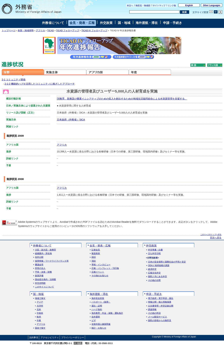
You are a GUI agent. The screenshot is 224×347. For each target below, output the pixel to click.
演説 (94, 261)
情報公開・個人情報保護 (159, 302)
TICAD (50, 30)
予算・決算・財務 (43, 272)
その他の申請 (154, 313)
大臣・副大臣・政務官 (45, 250)
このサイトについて (44, 287)
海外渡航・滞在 (147, 23)
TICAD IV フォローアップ (94, 30)
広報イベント (98, 272)
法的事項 (33, 337)
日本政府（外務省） (68, 119)
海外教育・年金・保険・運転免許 (107, 313)
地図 (79, 343)
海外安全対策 (98, 298)
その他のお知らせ (100, 276)
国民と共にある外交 (157, 276)
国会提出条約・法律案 (45, 279)
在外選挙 (96, 317)
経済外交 (152, 269)
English (189, 5)
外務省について (53, 23)
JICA (82, 119)
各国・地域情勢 (26, 30)
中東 (39, 320)
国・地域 (124, 23)
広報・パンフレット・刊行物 (105, 268)
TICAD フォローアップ (67, 30)
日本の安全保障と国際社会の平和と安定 (167, 262)
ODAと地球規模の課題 (158, 265)
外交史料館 (40, 283)
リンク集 (172, 5)
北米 (39, 309)
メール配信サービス (157, 317)
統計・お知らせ (99, 328)
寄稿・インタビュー (101, 265)
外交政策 (106, 23)
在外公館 (39, 257)
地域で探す (40, 298)
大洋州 (40, 306)
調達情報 (152, 309)
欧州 (39, 317)
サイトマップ (159, 5)
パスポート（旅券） (101, 302)
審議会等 (39, 265)
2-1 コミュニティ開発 (14, 79)
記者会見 (96, 250)
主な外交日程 (154, 253)
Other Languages (211, 5)
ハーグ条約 (97, 309)
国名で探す (40, 328)
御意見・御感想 (143, 5)
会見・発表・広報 (82, 23)
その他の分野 (154, 280)
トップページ (8, 30)
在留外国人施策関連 (101, 324)
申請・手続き (172, 23)
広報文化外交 (154, 273)
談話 (94, 257)
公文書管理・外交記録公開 (160, 306)
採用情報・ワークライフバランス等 (52, 261)
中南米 (40, 313)
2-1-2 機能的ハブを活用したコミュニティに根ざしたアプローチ (40, 83)
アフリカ (40, 30)
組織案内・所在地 (43, 253)
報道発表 (96, 253)
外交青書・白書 (155, 250)
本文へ (130, 5)
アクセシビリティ (50, 337)
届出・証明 (97, 306)
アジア (40, 302)
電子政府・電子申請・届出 (160, 298)
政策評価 (39, 276)
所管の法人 (40, 268)
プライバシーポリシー (72, 337)
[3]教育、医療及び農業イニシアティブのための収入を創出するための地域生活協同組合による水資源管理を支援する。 (122, 98)
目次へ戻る (215, 238)
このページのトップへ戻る (210, 234)
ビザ (94, 320)
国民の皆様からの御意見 (159, 320)
